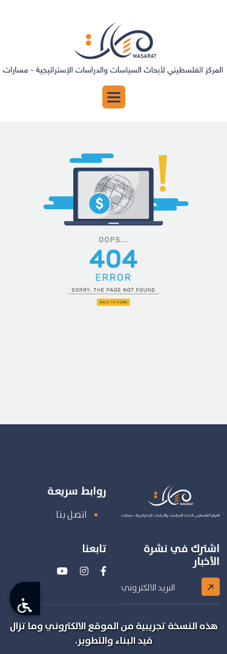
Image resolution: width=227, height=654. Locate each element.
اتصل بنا (71, 514)
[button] (113, 96)
